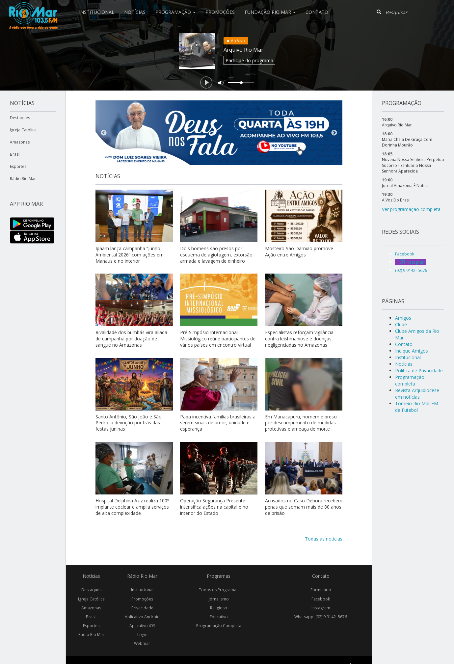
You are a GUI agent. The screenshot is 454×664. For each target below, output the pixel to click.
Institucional (96, 12)
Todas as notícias (323, 539)
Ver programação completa (411, 209)
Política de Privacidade (419, 370)
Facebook (320, 599)
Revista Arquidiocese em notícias (417, 393)
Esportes (18, 166)
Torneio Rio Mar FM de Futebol (416, 406)
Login (142, 634)
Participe (249, 60)
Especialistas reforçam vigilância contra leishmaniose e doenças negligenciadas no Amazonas (299, 338)
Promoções (220, 12)
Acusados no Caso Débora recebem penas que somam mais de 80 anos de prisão (303, 506)
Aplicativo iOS (142, 625)
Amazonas (20, 142)
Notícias (135, 12)
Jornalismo (219, 599)
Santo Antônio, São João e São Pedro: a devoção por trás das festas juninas (128, 422)
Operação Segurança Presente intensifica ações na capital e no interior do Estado (214, 506)
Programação (175, 12)
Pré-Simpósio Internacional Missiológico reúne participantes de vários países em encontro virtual (217, 338)
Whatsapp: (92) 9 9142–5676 (320, 617)
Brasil (15, 154)
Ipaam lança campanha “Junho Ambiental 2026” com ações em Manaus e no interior (129, 254)
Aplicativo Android (142, 617)
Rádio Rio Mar (23, 178)
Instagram (320, 608)
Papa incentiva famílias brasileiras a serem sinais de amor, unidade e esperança (217, 422)
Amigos (403, 318)
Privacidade (142, 608)
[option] (218, 132)
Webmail (142, 643)
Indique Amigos (411, 351)
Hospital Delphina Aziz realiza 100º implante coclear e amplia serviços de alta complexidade (132, 506)
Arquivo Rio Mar (243, 49)
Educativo (219, 617)
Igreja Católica (23, 130)
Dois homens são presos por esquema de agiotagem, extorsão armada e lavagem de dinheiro (216, 254)
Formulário (320, 590)
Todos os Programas (218, 590)
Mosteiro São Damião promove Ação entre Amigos (299, 251)
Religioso (218, 608)
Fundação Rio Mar (270, 12)
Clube (401, 324)
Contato (317, 12)
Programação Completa (218, 625)
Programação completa (409, 380)
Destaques (20, 117)
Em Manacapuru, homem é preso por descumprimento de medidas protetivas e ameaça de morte (301, 422)
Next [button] (334, 133)
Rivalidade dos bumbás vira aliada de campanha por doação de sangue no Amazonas (131, 338)
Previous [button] (103, 133)
